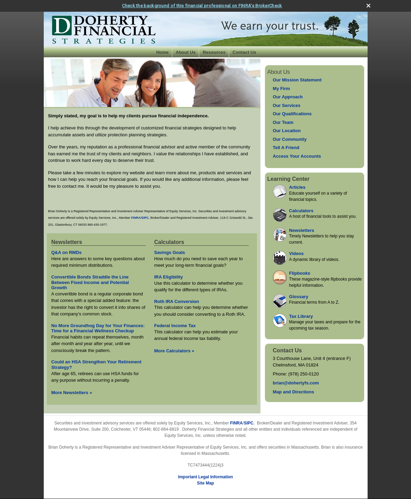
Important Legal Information (205, 476)
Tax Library (301, 315)
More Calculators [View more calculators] (174, 349)
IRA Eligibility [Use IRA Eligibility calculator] (168, 275)
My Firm (281, 87)
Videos (296, 252)
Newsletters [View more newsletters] (66, 241)
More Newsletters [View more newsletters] (71, 391)
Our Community (290, 138)
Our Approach (288, 95)
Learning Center (288, 178)
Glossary (298, 295)
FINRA (236, 422)
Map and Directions (293, 391)
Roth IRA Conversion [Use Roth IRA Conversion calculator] (176, 300)
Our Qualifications (292, 112)
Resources (214, 51)
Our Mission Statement (297, 78)
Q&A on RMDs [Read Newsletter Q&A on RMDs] (66, 251)
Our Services (286, 104)
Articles (297, 186)
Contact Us (244, 51)
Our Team (283, 121)
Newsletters (301, 229)
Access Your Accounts (297, 155)
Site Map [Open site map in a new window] (205, 482)
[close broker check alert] (368, 4)
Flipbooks (299, 272)
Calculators (301, 209)
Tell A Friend (286, 146)
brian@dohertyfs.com (296, 382)
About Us (186, 51)
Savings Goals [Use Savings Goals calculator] (169, 251)
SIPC (249, 422)
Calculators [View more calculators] (169, 241)
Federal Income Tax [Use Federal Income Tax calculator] (174, 324)
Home (162, 51)
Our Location (287, 129)
